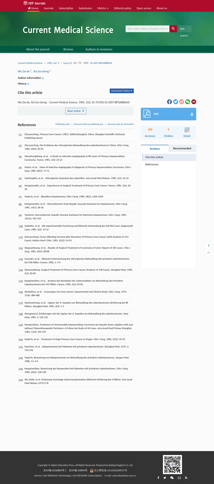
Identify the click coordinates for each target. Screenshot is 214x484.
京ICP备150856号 (78, 470)
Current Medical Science (30, 63)
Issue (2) (67, 63)
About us (162, 8)
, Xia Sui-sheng (40, 71)
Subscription (66, 8)
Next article (75, 111)
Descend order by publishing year (88, 124)
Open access (144, 8)
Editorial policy (122, 8)
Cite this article (154, 157)
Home (33, 8)
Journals (49, 8)
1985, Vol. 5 (53, 63)
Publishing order (63, 124)
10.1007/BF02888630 (101, 63)
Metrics (103, 8)
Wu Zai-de (24, 71)
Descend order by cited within (121, 124)
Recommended (182, 148)
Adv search (184, 29)
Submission (85, 8)
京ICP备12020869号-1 (54, 470)
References (151, 164)
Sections (155, 148)
